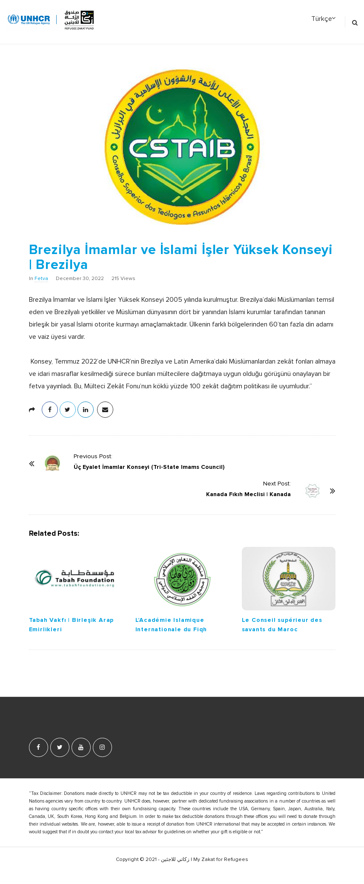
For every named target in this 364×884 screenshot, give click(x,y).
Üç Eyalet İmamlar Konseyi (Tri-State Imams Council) (149, 467)
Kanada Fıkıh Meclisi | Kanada (248, 494)
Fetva (41, 278)
